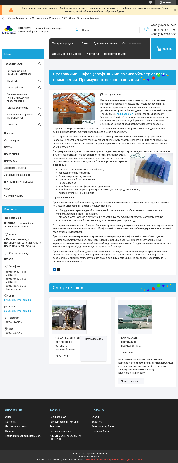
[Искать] (77, 30)
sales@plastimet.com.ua (17, 311)
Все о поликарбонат (103, 426)
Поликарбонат (15, 87)
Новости (9, 133)
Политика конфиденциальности (23, 435)
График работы (100, 431)
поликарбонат (125, 114)
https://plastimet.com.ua (17, 300)
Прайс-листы (11, 154)
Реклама (12, 124)
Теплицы (55, 426)
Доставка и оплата (105, 43)
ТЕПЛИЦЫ (12, 80)
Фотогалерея (11, 140)
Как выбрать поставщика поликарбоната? (131, 341)
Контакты (93, 53)
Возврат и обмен (115, 53)
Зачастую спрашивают (17, 174)
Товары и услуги (62, 43)
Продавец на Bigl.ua (89, 456)
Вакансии (97, 421)
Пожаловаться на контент (97, 460)
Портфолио (10, 161)
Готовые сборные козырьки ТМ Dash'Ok (19, 72)
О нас (85, 43)
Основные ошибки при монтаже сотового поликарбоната (67, 343)
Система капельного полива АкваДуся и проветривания (18, 97)
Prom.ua (104, 453)
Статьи (8, 147)
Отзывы (9, 431)
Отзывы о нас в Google (66, 53)
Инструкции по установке (18, 181)
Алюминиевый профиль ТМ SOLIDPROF (20, 116)
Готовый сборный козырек (64, 421)
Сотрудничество (132, 43)
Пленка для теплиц (17, 107)
